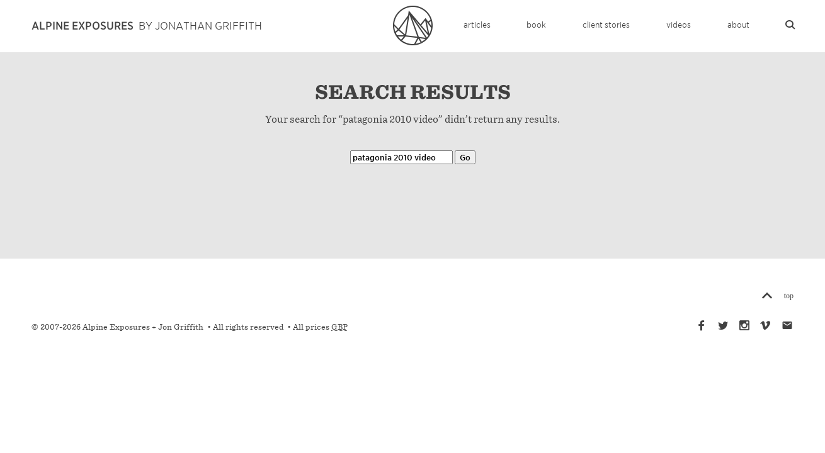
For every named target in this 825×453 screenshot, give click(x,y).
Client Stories (606, 24)
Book (536, 24)
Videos (678, 24)
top (789, 295)
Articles (477, 24)
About (738, 24)
